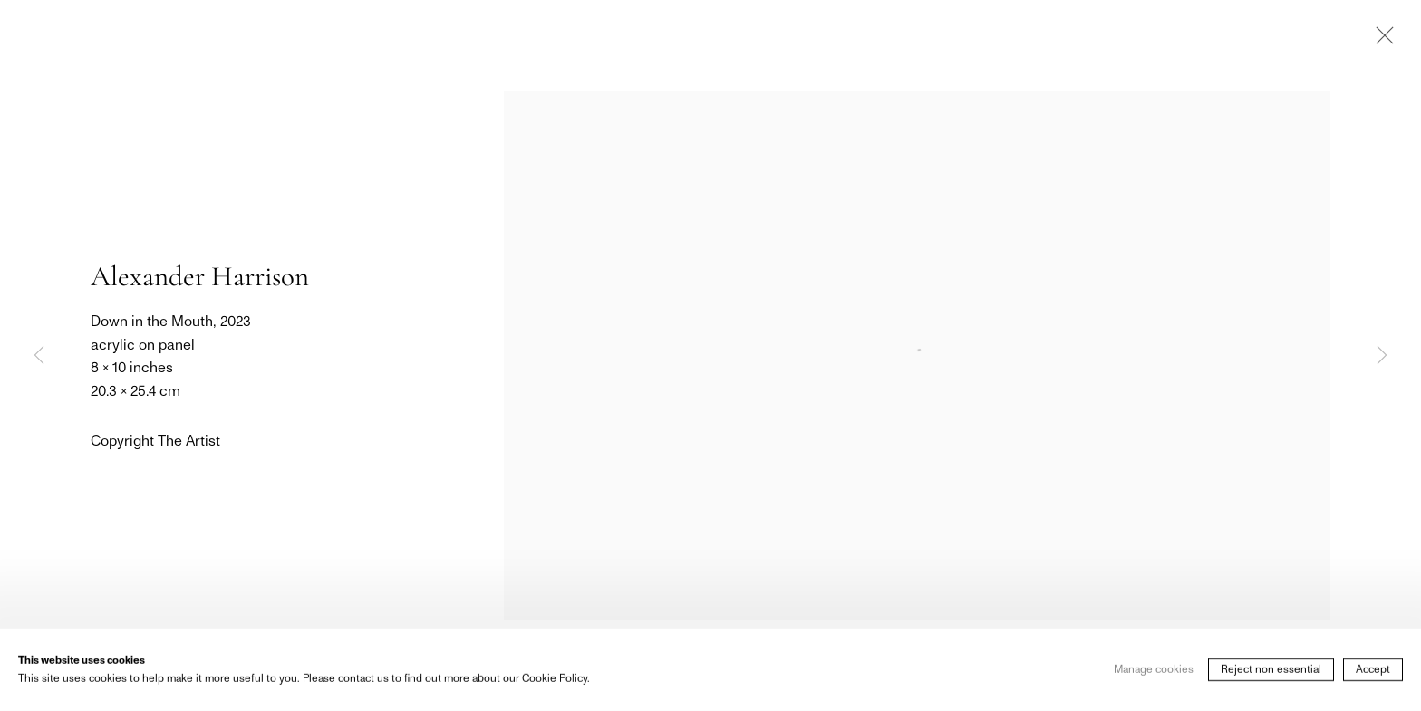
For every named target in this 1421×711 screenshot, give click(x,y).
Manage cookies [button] (1154, 671)
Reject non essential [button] (1271, 671)
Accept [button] (1373, 671)
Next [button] (1382, 356)
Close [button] (1380, 40)
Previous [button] (39, 356)
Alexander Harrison (200, 276)
